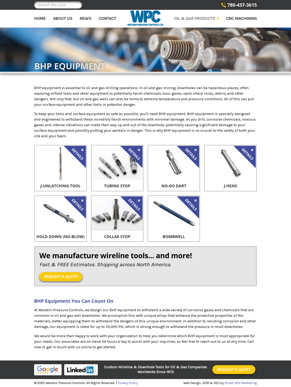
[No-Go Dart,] (173, 163)
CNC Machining (241, 18)
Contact (107, 18)
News (85, 18)
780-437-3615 (242, 5)
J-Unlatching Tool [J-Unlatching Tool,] (60, 186)
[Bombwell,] (173, 214)
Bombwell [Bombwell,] (174, 236)
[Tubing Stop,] (117, 163)
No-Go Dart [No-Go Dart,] (173, 186)
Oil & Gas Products (196, 18)
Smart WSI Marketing (240, 383)
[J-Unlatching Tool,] (60, 163)
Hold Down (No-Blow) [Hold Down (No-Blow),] (61, 236)
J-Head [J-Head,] (230, 186)
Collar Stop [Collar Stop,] (117, 236)
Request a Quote (61, 276)
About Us (62, 18)
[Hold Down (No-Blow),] (60, 214)
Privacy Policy (128, 383)
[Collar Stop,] (117, 214)
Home (40, 18)
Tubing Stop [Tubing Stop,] (117, 186)
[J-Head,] (230, 163)
